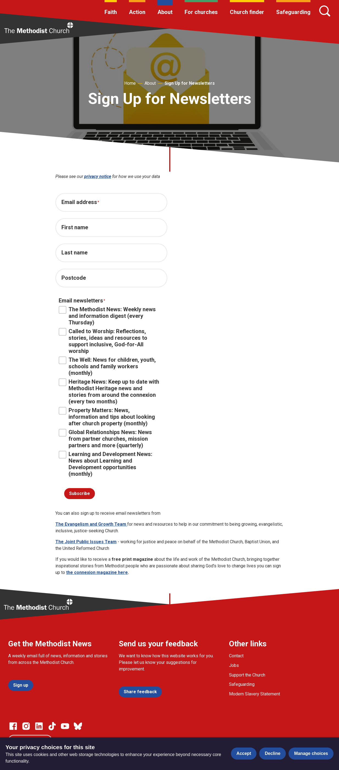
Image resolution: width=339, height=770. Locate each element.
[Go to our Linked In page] (39, 726)
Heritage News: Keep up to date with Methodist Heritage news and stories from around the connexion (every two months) (109, 391)
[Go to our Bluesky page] (78, 726)
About (165, 12)
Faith (110, 12)
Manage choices (311, 753)
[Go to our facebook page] (13, 726)
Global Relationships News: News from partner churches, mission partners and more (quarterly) (105, 439)
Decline (272, 753)
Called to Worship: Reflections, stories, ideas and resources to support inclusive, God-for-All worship (103, 341)
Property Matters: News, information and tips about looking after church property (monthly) (107, 417)
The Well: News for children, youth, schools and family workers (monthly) (107, 366)
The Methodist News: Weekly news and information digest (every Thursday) (107, 316)
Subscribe (79, 493)
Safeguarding (293, 12)
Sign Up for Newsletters (190, 83)
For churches (201, 12)
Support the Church (247, 675)
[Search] (324, 10)
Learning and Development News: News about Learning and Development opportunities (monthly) (105, 464)
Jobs (234, 665)
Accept (243, 753)
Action (137, 12)
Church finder (247, 12)
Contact (236, 655)
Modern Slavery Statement (254, 694)
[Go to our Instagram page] (26, 726)
